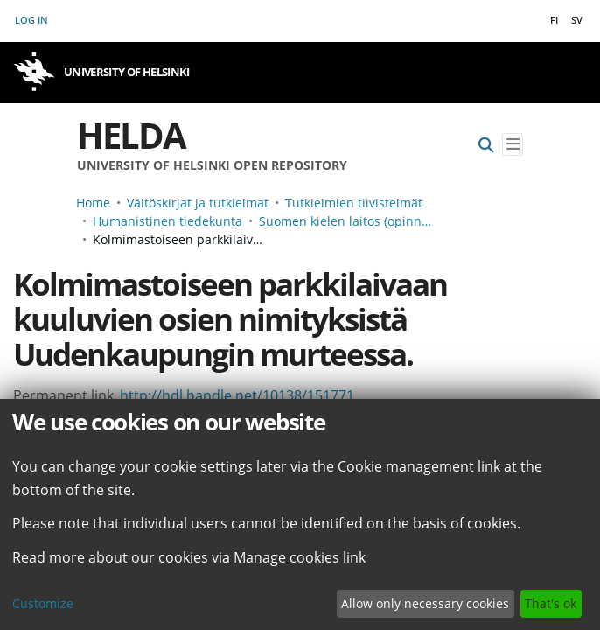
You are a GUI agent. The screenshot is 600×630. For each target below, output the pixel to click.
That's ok (550, 603)
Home (93, 202)
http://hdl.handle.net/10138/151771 (237, 395)
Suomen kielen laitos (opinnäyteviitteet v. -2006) (346, 221)
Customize (42, 603)
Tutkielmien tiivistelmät (353, 202)
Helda (131, 135)
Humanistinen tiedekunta (167, 221)
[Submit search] (486, 145)
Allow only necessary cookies (425, 603)
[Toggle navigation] (512, 145)
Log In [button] (32, 19)
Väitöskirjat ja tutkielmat (198, 202)
